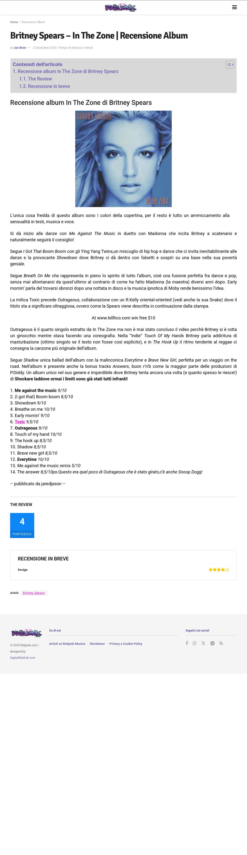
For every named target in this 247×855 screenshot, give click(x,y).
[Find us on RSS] (221, 643)
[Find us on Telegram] (212, 643)
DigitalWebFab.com (22, 657)
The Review (40, 79)
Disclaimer (97, 644)
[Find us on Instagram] (194, 643)
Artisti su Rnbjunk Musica (67, 644)
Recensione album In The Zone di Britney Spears (68, 71)
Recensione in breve (49, 86)
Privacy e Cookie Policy (125, 644)
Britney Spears (34, 593)
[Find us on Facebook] (186, 643)
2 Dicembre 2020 (45, 47)
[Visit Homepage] (120, 7)
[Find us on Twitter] (203, 643)
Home (14, 22)
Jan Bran (20, 47)
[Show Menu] (234, 7)
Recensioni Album (33, 22)
